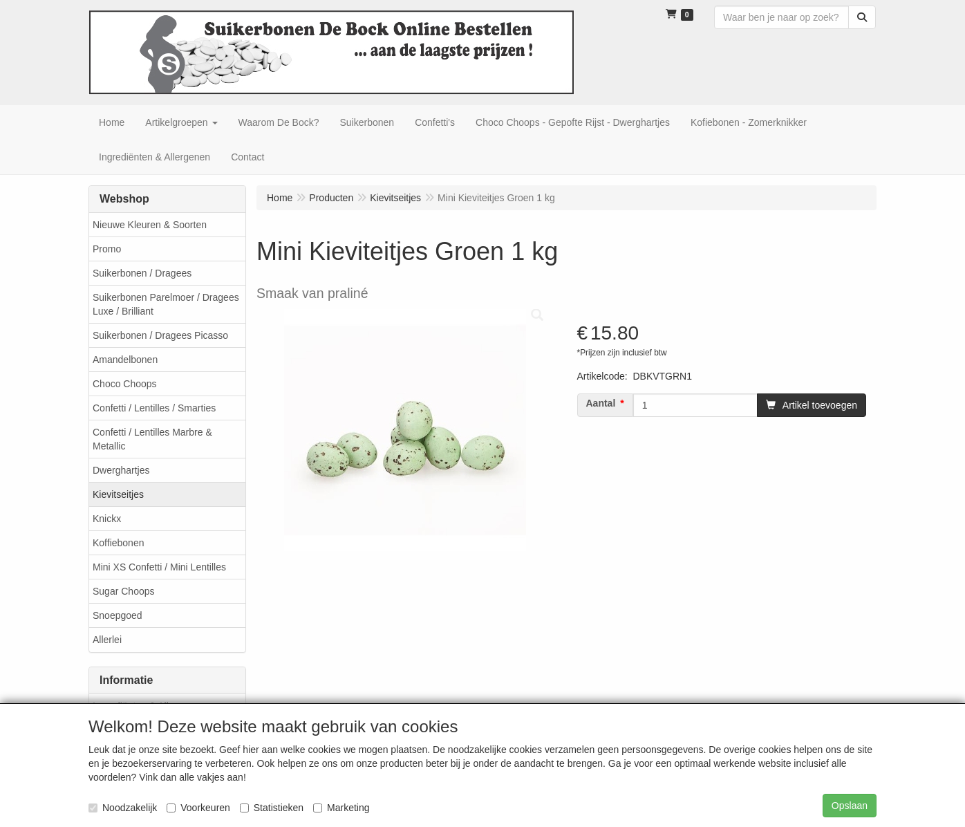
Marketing (341, 807)
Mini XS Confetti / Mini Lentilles (159, 567)
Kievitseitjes (118, 494)
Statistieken (271, 807)
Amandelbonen (125, 359)
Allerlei (107, 639)
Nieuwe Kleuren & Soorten (150, 224)
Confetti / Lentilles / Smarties (154, 408)
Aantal (601, 403)
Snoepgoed (117, 615)
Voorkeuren (198, 807)
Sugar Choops (124, 591)
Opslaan (850, 805)
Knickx (107, 518)
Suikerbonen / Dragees (142, 273)
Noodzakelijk (122, 807)
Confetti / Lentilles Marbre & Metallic (152, 439)
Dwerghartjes (121, 470)
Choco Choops (125, 383)
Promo (107, 248)
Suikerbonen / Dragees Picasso (160, 335)
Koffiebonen (118, 542)
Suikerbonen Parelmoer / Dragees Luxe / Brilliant (166, 304)
